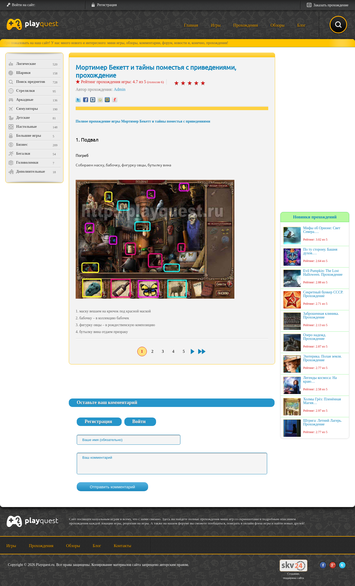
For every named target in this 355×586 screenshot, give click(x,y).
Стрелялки (21, 90)
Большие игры (24, 135)
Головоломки (23, 162)
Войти (139, 421)
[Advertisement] (35, 228)
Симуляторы (23, 108)
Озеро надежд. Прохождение (314, 337)
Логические (22, 64)
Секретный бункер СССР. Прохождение (323, 294)
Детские (19, 117)
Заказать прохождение (330, 5)
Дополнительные (26, 171)
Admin (119, 89)
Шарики (19, 73)
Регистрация (107, 5)
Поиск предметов (26, 82)
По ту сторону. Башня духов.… (320, 251)
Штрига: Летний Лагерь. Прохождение (322, 422)
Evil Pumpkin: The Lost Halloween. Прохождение (323, 272)
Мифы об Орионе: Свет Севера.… (321, 230)
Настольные (22, 126)
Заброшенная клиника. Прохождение (321, 315)
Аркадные (20, 99)
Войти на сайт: (23, 5)
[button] (41, 5)
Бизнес (18, 144)
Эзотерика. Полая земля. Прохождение (322, 358)
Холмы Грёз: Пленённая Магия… (322, 401)
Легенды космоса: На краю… (320, 379)
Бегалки (19, 153)
